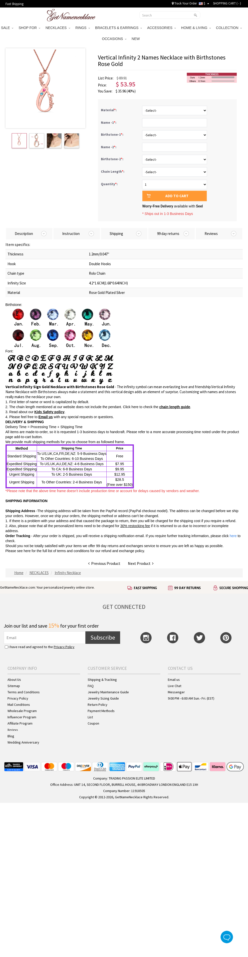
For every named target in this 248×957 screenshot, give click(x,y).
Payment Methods (101, 711)
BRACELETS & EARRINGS (118, 28)
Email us (45, 417)
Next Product (141, 563)
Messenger (176, 692)
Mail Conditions (18, 704)
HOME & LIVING (196, 28)
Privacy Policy (64, 647)
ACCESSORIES (161, 28)
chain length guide (174, 407)
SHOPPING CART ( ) (227, 3)
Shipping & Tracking (102, 679)
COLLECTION (229, 28)
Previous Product (104, 563)
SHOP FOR (29, 28)
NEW (136, 39)
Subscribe (102, 637)
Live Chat (174, 686)
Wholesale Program (22, 711)
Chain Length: (113, 171)
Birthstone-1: (112, 134)
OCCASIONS (114, 39)
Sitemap (13, 686)
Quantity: (109, 184)
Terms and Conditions (23, 692)
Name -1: (109, 122)
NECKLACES (57, 28)
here (27, 551)
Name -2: (109, 147)
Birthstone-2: (112, 159)
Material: (109, 110)
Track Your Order (184, 3)
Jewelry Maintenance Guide (108, 692)
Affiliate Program (19, 723)
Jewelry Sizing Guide (103, 698)
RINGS (82, 28)
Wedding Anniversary (23, 742)
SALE (7, 28)
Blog (10, 736)
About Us (14, 679)
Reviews (12, 730)
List (90, 717)
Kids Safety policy (49, 412)
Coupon (93, 723)
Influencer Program (21, 717)
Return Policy (97, 704)
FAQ (91, 686)
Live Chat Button (227, 937)
